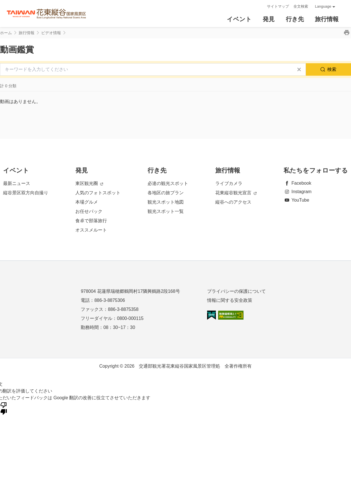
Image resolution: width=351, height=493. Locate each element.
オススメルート (91, 230)
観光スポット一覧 (166, 211)
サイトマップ (278, 6)
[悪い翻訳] (3, 408)
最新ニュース (16, 183)
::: (260, 6)
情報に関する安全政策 (229, 300)
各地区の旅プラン (166, 192)
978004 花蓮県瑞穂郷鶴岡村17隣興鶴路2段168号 (130, 291)
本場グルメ (86, 202)
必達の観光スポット (168, 183)
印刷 (346, 32)
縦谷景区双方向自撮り (25, 192)
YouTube (296, 200)
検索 (331, 69)
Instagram (297, 191)
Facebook (297, 183)
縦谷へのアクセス (233, 202)
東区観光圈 (89, 183)
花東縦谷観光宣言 (235, 193)
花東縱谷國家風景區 (46, 13)
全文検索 (300, 6)
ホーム (6, 32)
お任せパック (88, 211)
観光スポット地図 (166, 202)
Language (323, 6)
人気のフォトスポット (97, 192)
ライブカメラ (228, 183)
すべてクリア (299, 69)
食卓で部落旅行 (91, 220)
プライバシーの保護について (236, 291)
